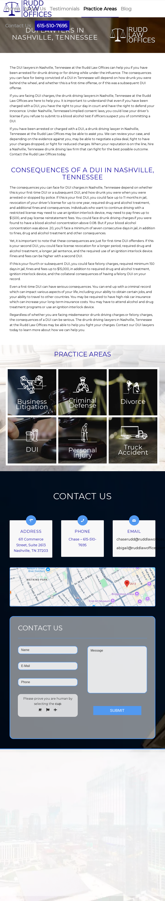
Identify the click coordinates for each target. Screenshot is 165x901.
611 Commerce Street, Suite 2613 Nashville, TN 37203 (31, 545)
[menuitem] (12, 8)
